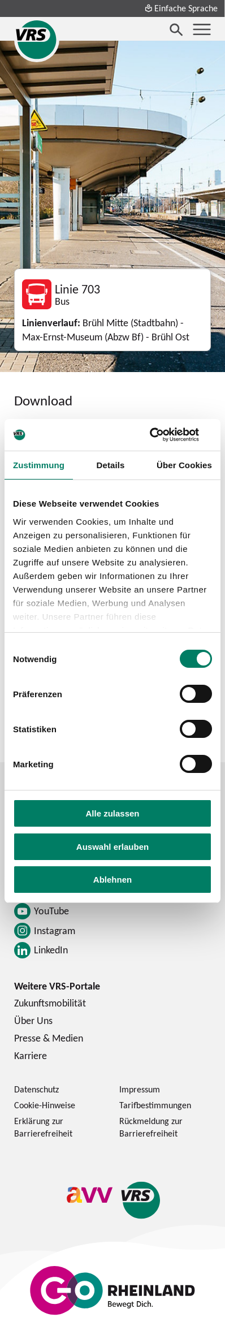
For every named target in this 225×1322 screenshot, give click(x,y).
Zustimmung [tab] (38, 465)
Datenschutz (36, 1089)
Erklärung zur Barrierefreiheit (43, 1127)
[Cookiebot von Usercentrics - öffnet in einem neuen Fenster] (162, 434)
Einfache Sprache (181, 8)
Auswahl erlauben (112, 847)
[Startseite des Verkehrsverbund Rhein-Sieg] (36, 39)
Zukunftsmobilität (50, 1002)
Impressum (139, 1089)
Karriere (30, 1055)
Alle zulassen (112, 813)
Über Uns (33, 1020)
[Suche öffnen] (176, 29)
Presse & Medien (48, 1037)
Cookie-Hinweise (44, 1105)
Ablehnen (112, 879)
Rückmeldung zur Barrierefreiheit (151, 1127)
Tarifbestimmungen (155, 1105)
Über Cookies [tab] (184, 465)
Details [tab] (111, 465)
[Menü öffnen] (202, 29)
